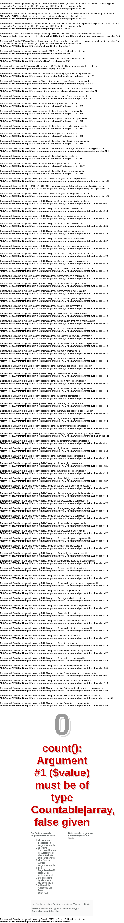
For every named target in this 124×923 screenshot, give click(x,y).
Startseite (72, 838)
